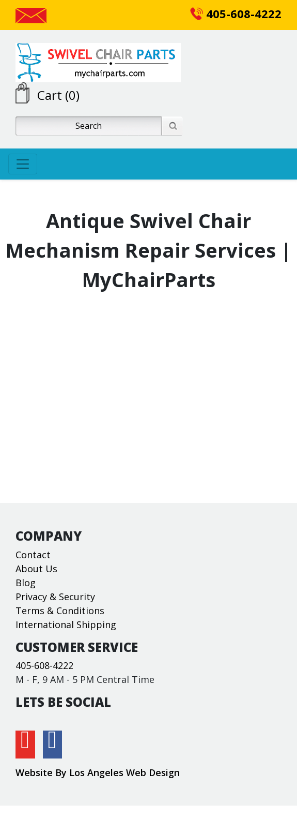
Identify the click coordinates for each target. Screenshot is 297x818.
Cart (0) (58, 94)
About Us (36, 568)
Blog (25, 582)
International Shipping (65, 624)
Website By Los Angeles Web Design (97, 772)
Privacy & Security (55, 596)
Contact (33, 554)
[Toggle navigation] (22, 164)
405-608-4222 (236, 13)
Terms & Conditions (59, 610)
